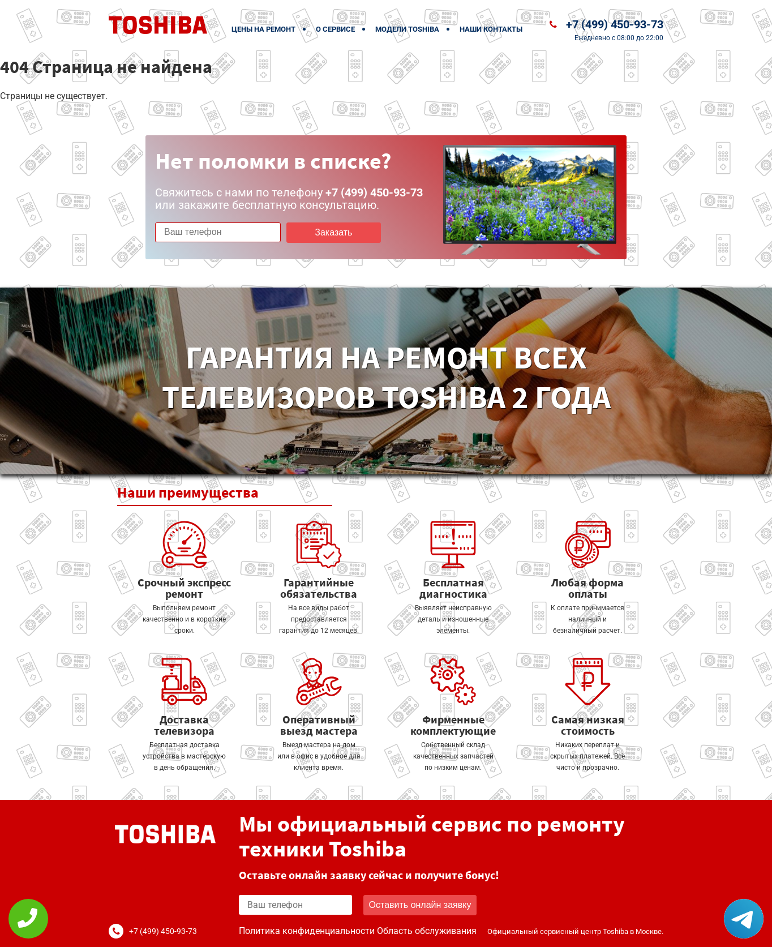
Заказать (333, 232)
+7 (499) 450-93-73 (614, 24)
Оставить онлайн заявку (420, 905)
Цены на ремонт (263, 29)
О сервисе (335, 29)
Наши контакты (491, 29)
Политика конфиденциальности (307, 930)
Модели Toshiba (407, 29)
